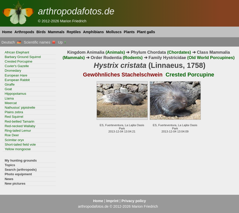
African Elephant (17, 52)
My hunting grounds (21, 160)
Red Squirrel (14, 117)
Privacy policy (133, 201)
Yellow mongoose (18, 149)
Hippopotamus (15, 93)
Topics (10, 165)
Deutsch (11, 42)
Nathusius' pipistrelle (20, 107)
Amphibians (93, 32)
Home (7, 32)
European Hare (16, 75)
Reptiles (74, 32)
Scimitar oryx (14, 140)
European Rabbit (17, 80)
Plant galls (146, 32)
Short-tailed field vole (20, 144)
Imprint (112, 201)
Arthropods (24, 32)
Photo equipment (18, 174)
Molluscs (114, 32)
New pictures (15, 183)
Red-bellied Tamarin (19, 121)
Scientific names (39, 42)
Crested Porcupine (18, 61)
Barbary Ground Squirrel (23, 57)
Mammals (56, 32)
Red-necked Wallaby (20, 126)
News (9, 179)
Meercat (11, 103)
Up (62, 42)
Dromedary (13, 70)
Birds (41, 32)
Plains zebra (14, 112)
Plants (129, 32)
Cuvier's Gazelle (17, 66)
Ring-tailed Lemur (18, 130)
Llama (9, 98)
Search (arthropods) (20, 169)
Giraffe (9, 84)
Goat (8, 89)
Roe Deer (12, 135)
